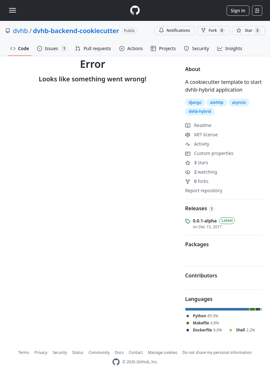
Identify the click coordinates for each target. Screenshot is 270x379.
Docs (119, 352)
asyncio (239, 102)
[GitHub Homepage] (116, 362)
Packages (197, 244)
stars (196, 162)
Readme (198, 125)
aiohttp (216, 102)
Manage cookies (162, 352)
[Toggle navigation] (12, 10)
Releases (200, 208)
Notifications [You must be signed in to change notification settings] (174, 30)
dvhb (20, 30)
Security (59, 352)
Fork (213, 30)
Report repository (203, 190)
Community (99, 352)
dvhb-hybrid (200, 111)
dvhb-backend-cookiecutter (76, 30)
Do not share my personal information (217, 352)
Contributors (201, 275)
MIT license (201, 134)
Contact (136, 352)
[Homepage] (135, 10)
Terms (24, 352)
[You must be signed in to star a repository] (248, 30)
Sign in (238, 10)
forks (197, 181)
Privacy (40, 352)
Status (77, 352)
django (195, 102)
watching (201, 172)
